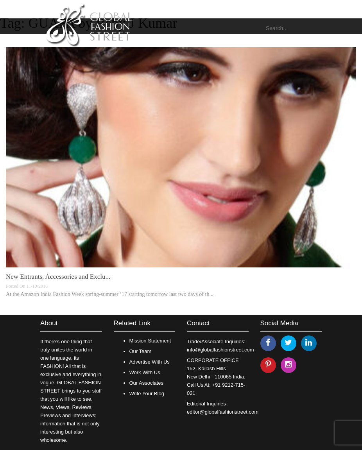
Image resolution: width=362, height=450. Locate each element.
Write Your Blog (146, 393)
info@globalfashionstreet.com (220, 350)
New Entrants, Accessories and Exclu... (58, 276)
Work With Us (144, 372)
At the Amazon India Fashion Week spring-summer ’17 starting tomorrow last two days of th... (109, 294)
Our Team (140, 351)
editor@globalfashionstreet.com (222, 412)
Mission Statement (150, 341)
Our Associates (146, 383)
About (48, 323)
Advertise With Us (149, 362)
